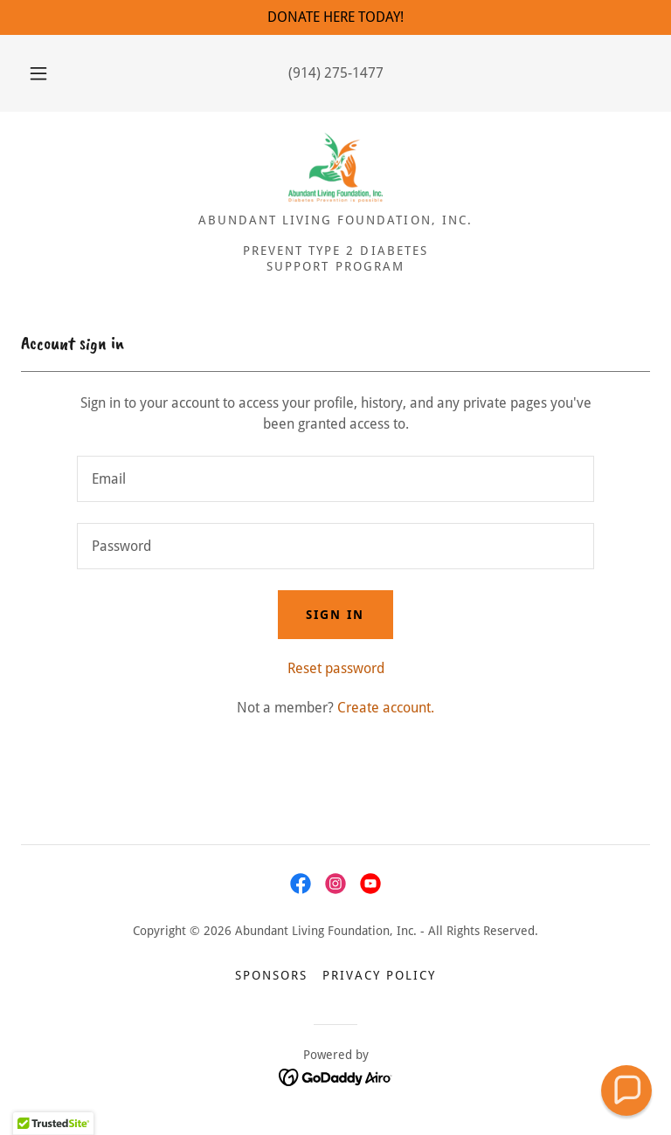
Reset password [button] (335, 668)
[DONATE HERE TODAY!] (335, 17)
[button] (48, 73)
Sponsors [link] (271, 975)
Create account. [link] (385, 707)
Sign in (335, 615)
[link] (335, 168)
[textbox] (335, 479)
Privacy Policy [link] (379, 975)
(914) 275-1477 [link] (336, 73)
